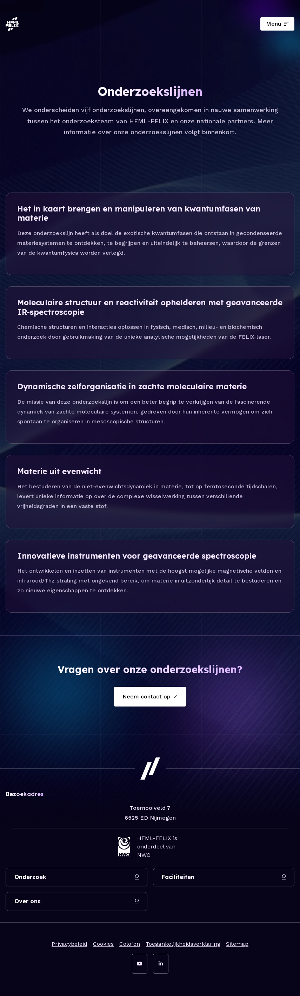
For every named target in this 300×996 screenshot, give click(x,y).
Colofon (129, 943)
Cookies (103, 943)
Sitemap (237, 943)
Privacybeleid (69, 943)
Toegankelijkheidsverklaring (183, 943)
